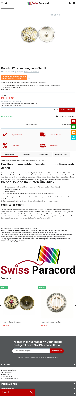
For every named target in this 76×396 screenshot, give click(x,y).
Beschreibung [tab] (9, 154)
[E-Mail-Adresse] (31, 350)
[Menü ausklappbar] (2, 3)
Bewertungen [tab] (44, 154)
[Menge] (28, 110)
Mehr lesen (5, 89)
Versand (18, 101)
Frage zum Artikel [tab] (61, 154)
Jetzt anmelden (56, 351)
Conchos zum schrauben (31, 72)
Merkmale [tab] (27, 154)
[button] (70, 3)
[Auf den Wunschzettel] (57, 15)
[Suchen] (6, 3)
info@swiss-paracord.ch (10, 378)
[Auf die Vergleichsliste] (52, 15)
